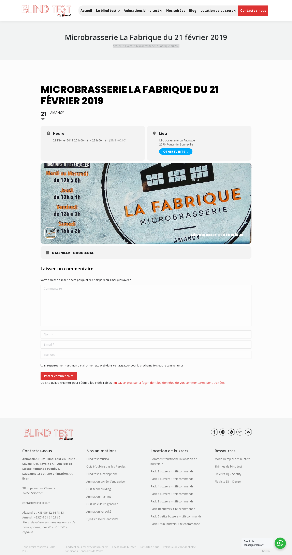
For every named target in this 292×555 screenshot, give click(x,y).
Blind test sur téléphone (102, 474)
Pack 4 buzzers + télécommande (171, 486)
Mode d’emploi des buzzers (232, 459)
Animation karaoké (98, 511)
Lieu (163, 133)
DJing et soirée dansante (102, 519)
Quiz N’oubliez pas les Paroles (106, 466)
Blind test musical (98, 459)
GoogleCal (83, 253)
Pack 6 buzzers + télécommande (171, 494)
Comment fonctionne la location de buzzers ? (173, 461)
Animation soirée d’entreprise (105, 481)
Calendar (61, 253)
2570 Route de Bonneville (176, 144)
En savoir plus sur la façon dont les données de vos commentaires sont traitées (169, 382)
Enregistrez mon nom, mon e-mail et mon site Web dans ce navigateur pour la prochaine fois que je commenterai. (114, 365)
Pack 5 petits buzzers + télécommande (176, 516)
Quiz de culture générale (102, 504)
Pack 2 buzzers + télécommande (171, 471)
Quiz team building (98, 489)
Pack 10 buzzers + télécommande (172, 509)
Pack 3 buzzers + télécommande (171, 479)
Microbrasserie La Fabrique (177, 140)
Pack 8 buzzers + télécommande (171, 501)
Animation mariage (98, 496)
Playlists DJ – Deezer (228, 481)
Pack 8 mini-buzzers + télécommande (175, 524)
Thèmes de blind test (228, 466)
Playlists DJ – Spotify (228, 474)
